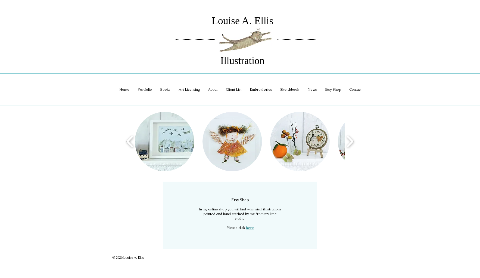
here (250, 227)
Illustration (242, 60)
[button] (164, 141)
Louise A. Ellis (242, 20)
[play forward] (350, 141)
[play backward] (130, 141)
